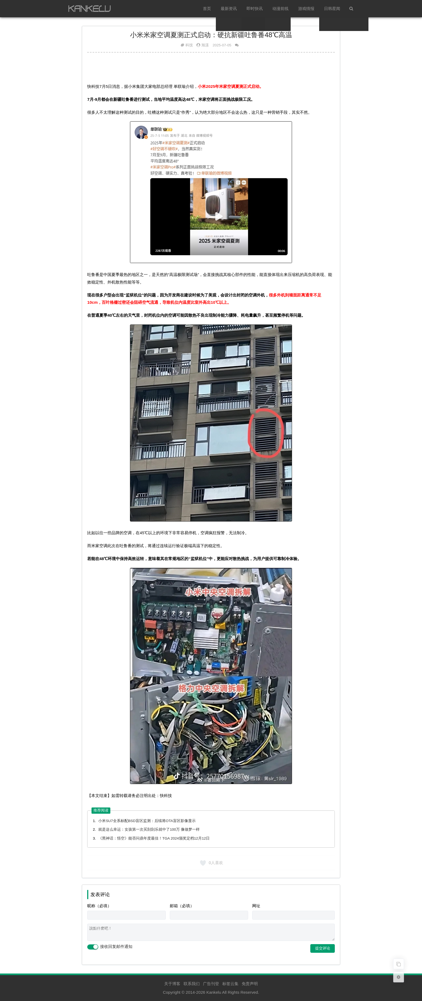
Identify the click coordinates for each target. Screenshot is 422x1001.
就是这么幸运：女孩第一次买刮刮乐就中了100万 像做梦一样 (149, 829)
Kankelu (213, 992)
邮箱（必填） (182, 905)
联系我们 (192, 983)
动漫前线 (280, 8)
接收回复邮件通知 (109, 947)
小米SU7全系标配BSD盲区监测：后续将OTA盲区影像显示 (147, 821)
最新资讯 (229, 8)
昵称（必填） (99, 905)
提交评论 (322, 948)
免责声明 (250, 983)
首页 (207, 8)
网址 (256, 905)
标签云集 (230, 983)
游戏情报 (306, 8)
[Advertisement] (211, 70)
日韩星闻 (332, 8)
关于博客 (172, 983)
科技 (189, 45)
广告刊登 (211, 983)
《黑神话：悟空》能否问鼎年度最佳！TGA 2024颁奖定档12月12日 (154, 838)
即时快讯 (255, 8)
